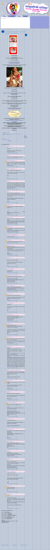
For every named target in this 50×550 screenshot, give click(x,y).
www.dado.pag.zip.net (11, 160)
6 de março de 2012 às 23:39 (12, 224)
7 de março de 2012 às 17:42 (12, 448)
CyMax (8, 450)
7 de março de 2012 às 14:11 (12, 367)
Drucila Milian (9, 441)
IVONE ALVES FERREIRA (11, 234)
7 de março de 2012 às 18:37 (12, 456)
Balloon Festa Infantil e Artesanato (13, 370)
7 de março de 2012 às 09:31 (12, 272)
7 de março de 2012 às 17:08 (12, 426)
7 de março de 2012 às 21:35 (12, 491)
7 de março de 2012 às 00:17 (12, 237)
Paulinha (8, 459)
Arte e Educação (10, 269)
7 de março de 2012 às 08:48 (12, 255)
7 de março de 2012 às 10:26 (12, 283)
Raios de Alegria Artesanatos (12, 275)
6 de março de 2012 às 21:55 (12, 166)
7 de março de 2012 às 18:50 (12, 483)
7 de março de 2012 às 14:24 (12, 378)
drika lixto (9, 226)
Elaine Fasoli (9, 429)
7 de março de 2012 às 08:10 (12, 242)
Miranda (8, 146)
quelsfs (8, 391)
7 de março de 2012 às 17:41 (12, 439)
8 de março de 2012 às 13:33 (12, 508)
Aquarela (8, 346)
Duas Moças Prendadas (11, 402)
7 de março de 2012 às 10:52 (12, 300)
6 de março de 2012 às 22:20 (12, 178)
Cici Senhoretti (9, 303)
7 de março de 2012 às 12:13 (12, 334)
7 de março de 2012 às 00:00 (12, 232)
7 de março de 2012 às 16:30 (12, 416)
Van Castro (9, 245)
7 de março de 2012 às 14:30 (12, 389)
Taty (8, 181)
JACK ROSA (9, 217)
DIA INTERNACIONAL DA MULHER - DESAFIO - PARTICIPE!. (16, 32)
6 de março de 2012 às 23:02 (12, 202)
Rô (7, 155)
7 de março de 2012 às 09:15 (12, 266)
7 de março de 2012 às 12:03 (12, 321)
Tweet (8, 132)
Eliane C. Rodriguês (10, 168)
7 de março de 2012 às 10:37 (12, 291)
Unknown (9, 240)
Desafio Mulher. (6, 134)
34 (26, 34)
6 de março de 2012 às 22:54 (12, 189)
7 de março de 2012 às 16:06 (12, 399)
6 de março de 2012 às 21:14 (12, 158)
